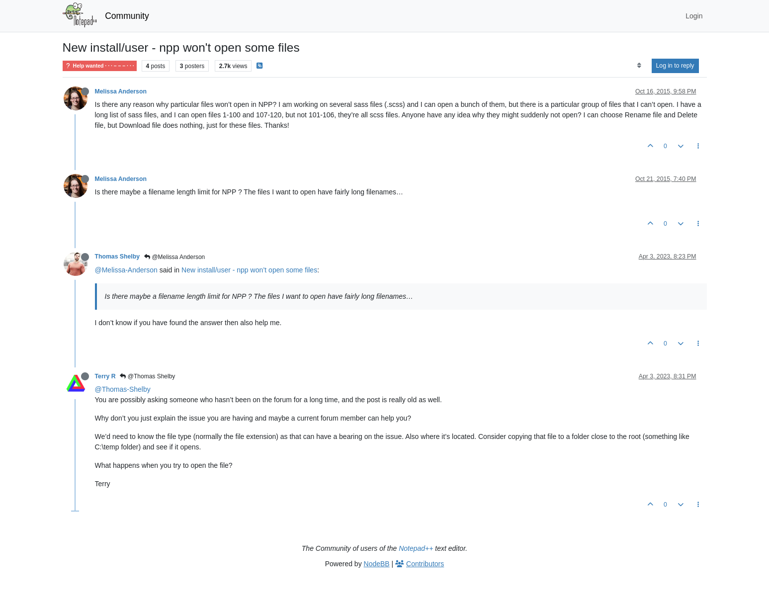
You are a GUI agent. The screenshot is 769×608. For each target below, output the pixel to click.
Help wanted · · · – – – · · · (99, 66)
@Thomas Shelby (147, 376)
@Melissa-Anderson (126, 270)
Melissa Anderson (121, 91)
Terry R (105, 376)
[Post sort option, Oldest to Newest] (639, 66)
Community (127, 16)
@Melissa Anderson (174, 257)
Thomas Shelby (117, 256)
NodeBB (377, 564)
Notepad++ (416, 548)
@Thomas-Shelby (123, 389)
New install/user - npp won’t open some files (249, 270)
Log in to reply (675, 65)
